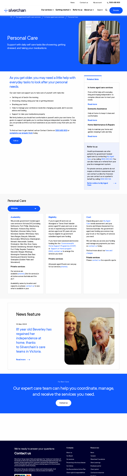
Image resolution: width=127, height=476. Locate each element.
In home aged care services (54, 17)
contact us (30, 286)
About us (88, 10)
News (73, 2)
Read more (92, 104)
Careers (93, 456)
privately (21, 273)
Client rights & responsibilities (75, 473)
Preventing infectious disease (75, 463)
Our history (69, 466)
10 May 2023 (21, 324)
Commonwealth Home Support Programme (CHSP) (62, 244)
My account (97, 2)
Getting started (62, 10)
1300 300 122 (105, 179)
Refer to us (77, 10)
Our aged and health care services (28, 17)
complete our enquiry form (21, 133)
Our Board (69, 456)
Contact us (84, 2)
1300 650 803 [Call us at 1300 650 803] (114, 2)
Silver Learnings (95, 463)
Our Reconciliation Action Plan (76, 469)
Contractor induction (97, 473)
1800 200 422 (107, 159)
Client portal (95, 469)
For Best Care (63, 382)
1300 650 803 (61, 130)
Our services (46, 10)
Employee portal (96, 466)
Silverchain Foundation (98, 459)
